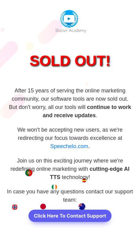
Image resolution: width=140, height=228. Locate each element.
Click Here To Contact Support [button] (70, 216)
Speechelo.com (69, 146)
